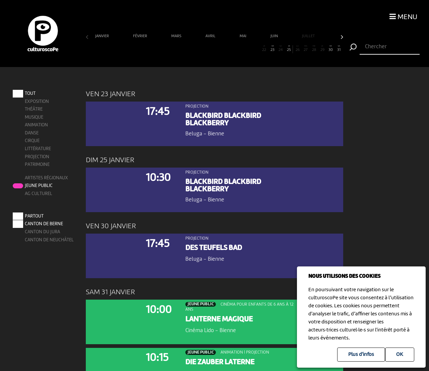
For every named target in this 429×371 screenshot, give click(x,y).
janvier (102, 36)
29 (322, 48)
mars (176, 36)
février (140, 36)
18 (231, 48)
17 (223, 48)
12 (181, 48)
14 (198, 48)
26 (297, 48)
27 (306, 48)
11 (173, 48)
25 (289, 48)
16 (214, 48)
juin (274, 36)
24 (281, 48)
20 (247, 48)
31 (339, 48)
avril (211, 36)
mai (243, 36)
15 (206, 48)
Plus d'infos (361, 354)
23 (273, 48)
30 (330, 48)
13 (189, 48)
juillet (309, 36)
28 (314, 48)
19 (239, 48)
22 (264, 48)
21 (256, 48)
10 (165, 48)
